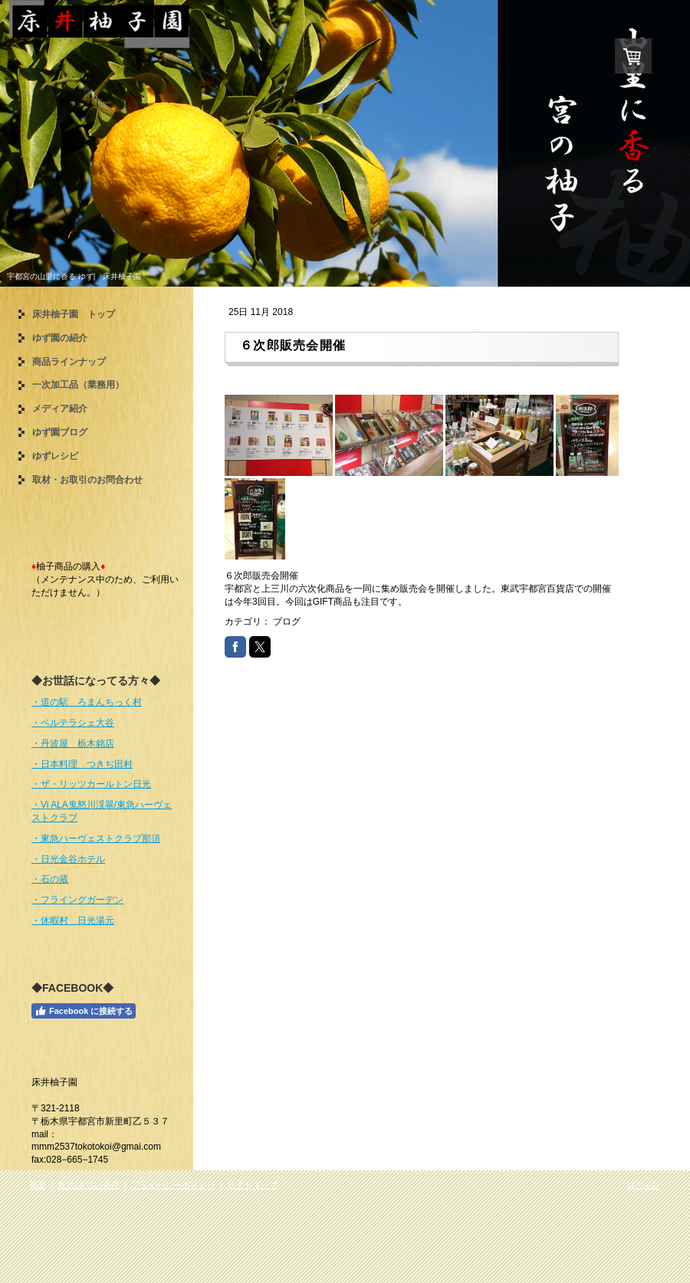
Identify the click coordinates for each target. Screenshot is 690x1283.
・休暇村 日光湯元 (72, 920)
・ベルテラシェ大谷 (72, 722)
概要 (38, 1184)
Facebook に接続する (83, 1011)
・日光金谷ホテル (68, 859)
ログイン (643, 1184)
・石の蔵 (49, 879)
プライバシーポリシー (173, 1184)
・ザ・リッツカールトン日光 (91, 784)
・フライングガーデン (77, 899)
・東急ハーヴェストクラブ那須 (95, 838)
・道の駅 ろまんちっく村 (86, 702)
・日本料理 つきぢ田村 (82, 764)
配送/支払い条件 (89, 1184)
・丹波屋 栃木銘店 (72, 743)
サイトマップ (252, 1184)
